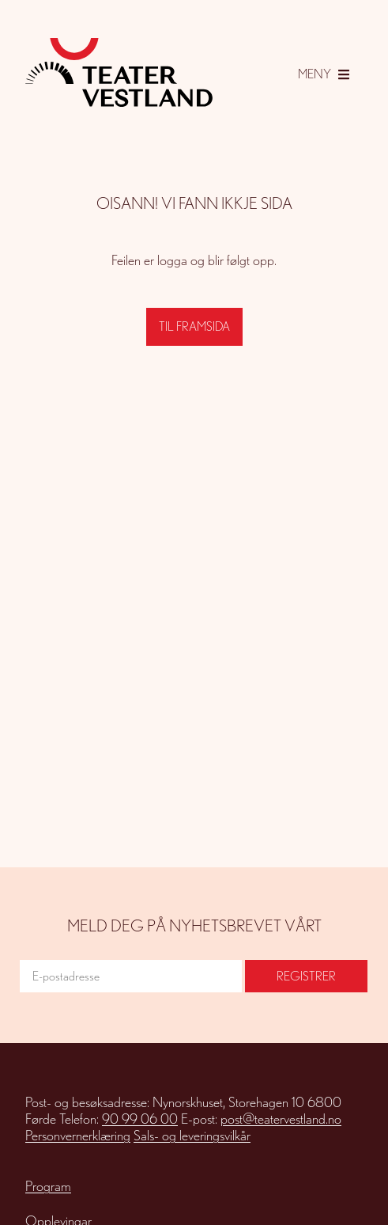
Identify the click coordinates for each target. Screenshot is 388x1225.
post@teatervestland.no (280, 1118)
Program (48, 1186)
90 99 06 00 (140, 1118)
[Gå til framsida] (119, 72)
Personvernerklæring (77, 1135)
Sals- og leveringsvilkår (192, 1135)
